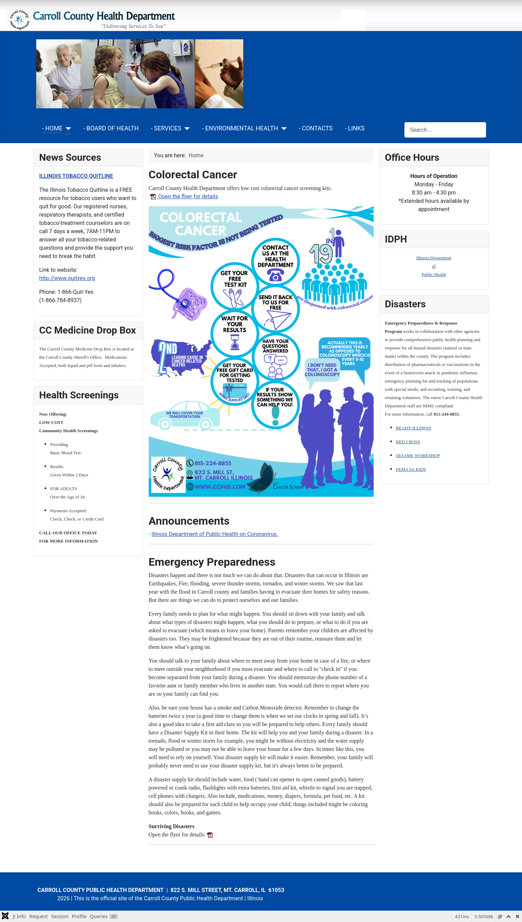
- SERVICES (166, 128)
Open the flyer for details (183, 196)
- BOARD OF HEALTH (111, 128)
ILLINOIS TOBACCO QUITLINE (76, 176)
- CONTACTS (316, 128)
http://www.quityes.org (67, 278)
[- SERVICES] (185, 128)
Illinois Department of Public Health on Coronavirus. (214, 534)
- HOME (52, 128)
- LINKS (355, 128)
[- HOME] (66, 128)
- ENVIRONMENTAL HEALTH (240, 128)
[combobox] (445, 130)
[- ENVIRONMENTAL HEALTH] (282, 128)
